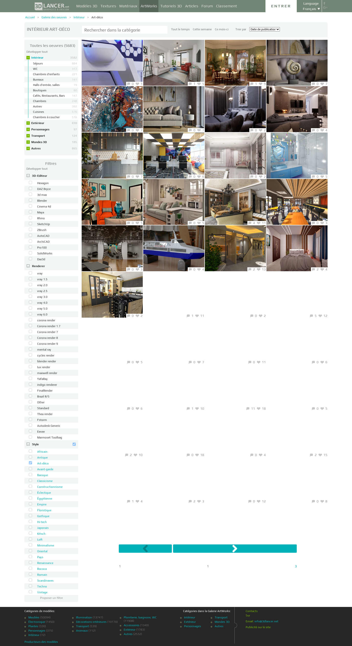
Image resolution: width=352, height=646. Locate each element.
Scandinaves (45, 580)
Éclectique (44, 492)
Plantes (33, 626)
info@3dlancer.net (266, 621)
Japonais (43, 528)
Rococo (42, 569)
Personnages (54, 129)
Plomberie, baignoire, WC (140, 617)
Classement (226, 6)
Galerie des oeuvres (54, 17)
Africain (42, 451)
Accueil (30, 17)
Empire (41, 504)
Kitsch (41, 533)
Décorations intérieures (91, 622)
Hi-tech (42, 522)
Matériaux (128, 6)
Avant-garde (45, 469)
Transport (54, 135)
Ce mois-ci (222, 29)
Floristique (44, 510)
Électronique (36, 622)
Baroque (42, 475)
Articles (191, 6)
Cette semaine (202, 29)
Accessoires (131, 625)
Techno (42, 586)
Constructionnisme (50, 487)
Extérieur (54, 123)
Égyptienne (44, 498)
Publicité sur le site (258, 627)
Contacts (252, 611)
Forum (207, 6)
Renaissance (45, 563)
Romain (42, 574)
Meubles (33, 617)
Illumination (84, 617)
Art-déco (97, 17)
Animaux (82, 630)
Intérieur (79, 17)
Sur (248, 615)
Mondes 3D (54, 142)
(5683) (52, 45)
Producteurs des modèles (41, 642)
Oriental (42, 551)
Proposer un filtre (51, 598)
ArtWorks (149, 6)
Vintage (42, 592)
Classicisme (45, 481)
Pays (40, 557)
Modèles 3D (86, 6)
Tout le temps (180, 29)
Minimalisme (45, 545)
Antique (42, 457)
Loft (40, 539)
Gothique (43, 516)
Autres (54, 148)
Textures (108, 6)
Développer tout (37, 51)
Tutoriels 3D (171, 6)
